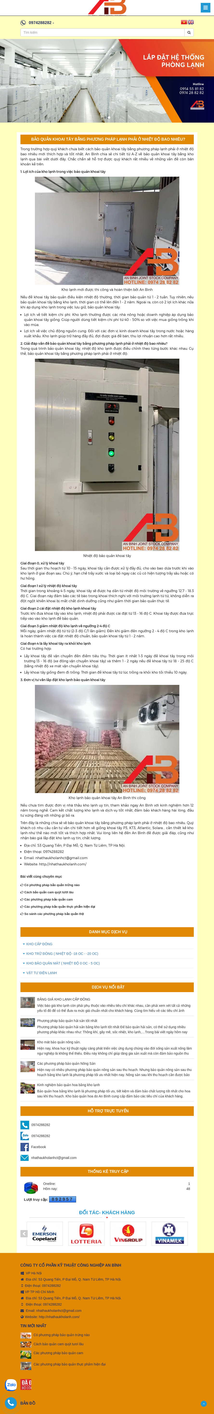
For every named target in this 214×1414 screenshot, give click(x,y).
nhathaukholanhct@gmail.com (48, 1158)
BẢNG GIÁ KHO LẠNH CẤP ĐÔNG (63, 999)
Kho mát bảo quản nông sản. (59, 1042)
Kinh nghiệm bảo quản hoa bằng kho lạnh (68, 1085)
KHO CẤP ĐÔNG (39, 944)
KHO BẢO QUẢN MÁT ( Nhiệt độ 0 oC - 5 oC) (63, 963)
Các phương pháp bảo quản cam (46, 899)
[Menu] (205, 8)
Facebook (33, 1147)
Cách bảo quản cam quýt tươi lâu (47, 892)
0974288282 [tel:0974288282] (51, 1282)
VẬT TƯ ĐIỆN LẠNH (41, 973)
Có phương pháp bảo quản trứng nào (50, 885)
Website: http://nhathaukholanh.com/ (50, 1314)
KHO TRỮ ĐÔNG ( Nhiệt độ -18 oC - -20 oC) (62, 954)
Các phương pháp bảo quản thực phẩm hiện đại (57, 906)
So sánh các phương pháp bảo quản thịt (52, 914)
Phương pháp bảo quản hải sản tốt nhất (67, 1021)
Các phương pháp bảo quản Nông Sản (66, 1063)
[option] (107, 81)
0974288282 (40, 22)
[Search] (189, 32)
